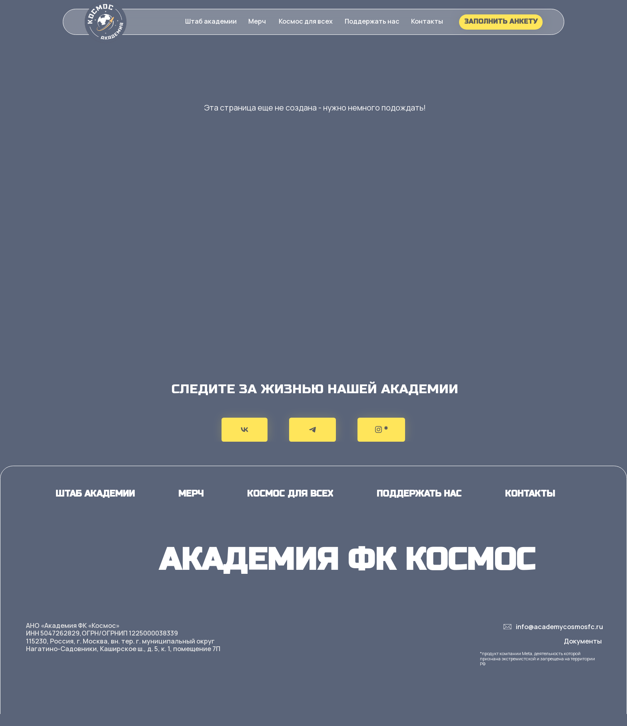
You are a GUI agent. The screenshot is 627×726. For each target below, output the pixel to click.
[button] (257, 21)
